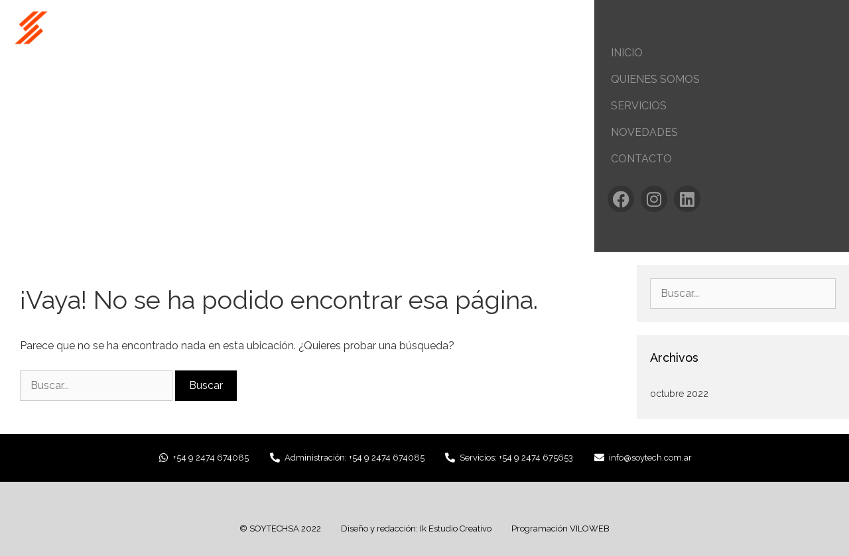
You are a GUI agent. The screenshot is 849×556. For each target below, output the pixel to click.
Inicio (627, 52)
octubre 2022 (679, 393)
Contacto (641, 158)
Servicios (639, 105)
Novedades (644, 132)
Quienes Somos (655, 79)
